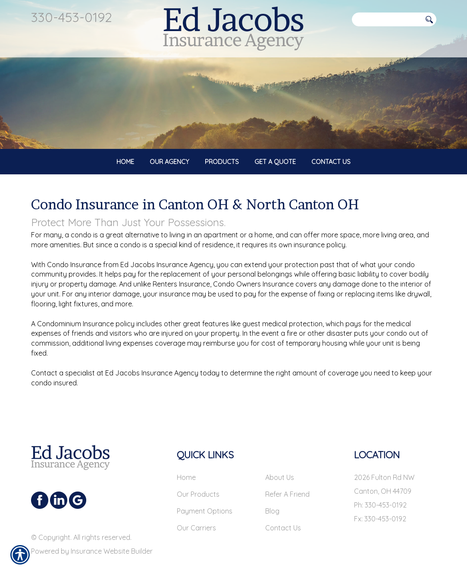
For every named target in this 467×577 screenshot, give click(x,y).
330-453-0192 (71, 17)
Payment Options (204, 497)
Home (186, 464)
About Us (279, 464)
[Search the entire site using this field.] (386, 19)
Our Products (198, 480)
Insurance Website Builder (112, 537)
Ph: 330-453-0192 (380, 491)
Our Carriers (196, 514)
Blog (272, 497)
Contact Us (283, 514)
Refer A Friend (287, 480)
